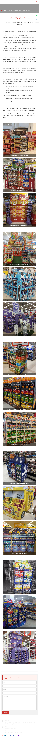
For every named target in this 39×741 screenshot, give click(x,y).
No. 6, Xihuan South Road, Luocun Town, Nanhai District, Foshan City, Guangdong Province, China (20, 723)
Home (4, 10)
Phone (6, 731)
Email (6, 726)
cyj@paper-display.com (10, 728)
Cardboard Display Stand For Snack (21, 10)
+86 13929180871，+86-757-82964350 (14, 732)
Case (9, 10)
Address (7, 720)
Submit (5, 712)
